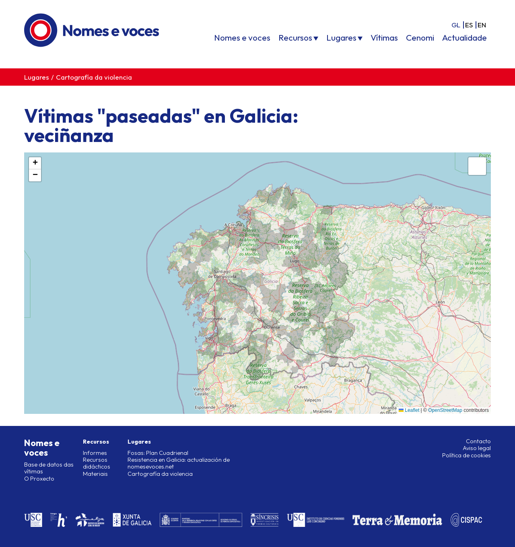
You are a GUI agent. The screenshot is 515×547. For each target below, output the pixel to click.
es (469, 25)
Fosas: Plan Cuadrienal (158, 453)
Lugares (341, 37)
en (482, 25)
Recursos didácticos (96, 463)
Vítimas (384, 37)
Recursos (295, 37)
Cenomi (420, 37)
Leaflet (409, 410)
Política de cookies (466, 455)
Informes (95, 453)
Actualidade (464, 37)
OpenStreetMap (445, 410)
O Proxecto (39, 478)
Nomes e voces (242, 37)
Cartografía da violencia (94, 77)
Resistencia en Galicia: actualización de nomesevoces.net (179, 463)
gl (455, 25)
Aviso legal (477, 448)
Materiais (95, 473)
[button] (35, 163)
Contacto (478, 441)
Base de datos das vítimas (49, 468)
